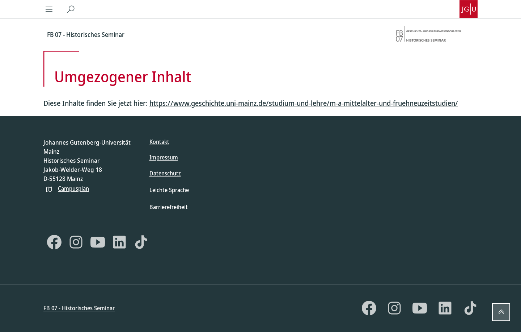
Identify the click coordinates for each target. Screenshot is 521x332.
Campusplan (73, 188)
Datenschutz (165, 173)
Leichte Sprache (169, 190)
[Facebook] (54, 242)
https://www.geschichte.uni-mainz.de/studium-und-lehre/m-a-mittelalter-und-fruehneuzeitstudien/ (303, 103)
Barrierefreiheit (168, 207)
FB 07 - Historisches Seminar (79, 308)
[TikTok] (141, 242)
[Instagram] (76, 242)
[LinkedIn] (119, 242)
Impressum (163, 157)
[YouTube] (97, 242)
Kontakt (159, 142)
